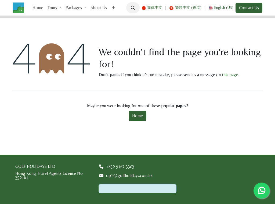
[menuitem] (37, 7)
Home (137, 115)
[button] (133, 7)
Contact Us (249, 7)
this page (230, 74)
